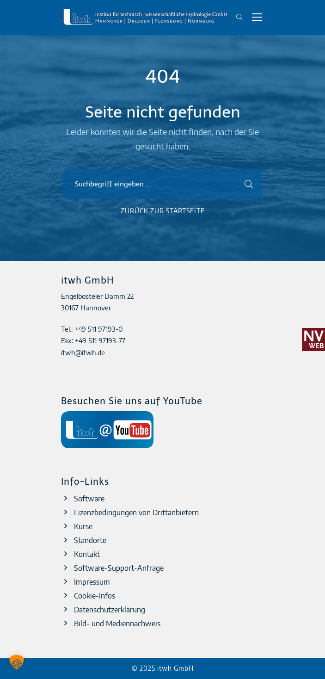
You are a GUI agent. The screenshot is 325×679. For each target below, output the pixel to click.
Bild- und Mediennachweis (117, 623)
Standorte (90, 540)
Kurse (83, 526)
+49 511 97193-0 (98, 329)
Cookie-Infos (94, 595)
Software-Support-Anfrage (119, 568)
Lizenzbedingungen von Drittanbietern (136, 512)
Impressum (92, 581)
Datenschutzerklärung (109, 609)
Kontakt (87, 554)
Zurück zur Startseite (163, 211)
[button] (16, 662)
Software (89, 498)
